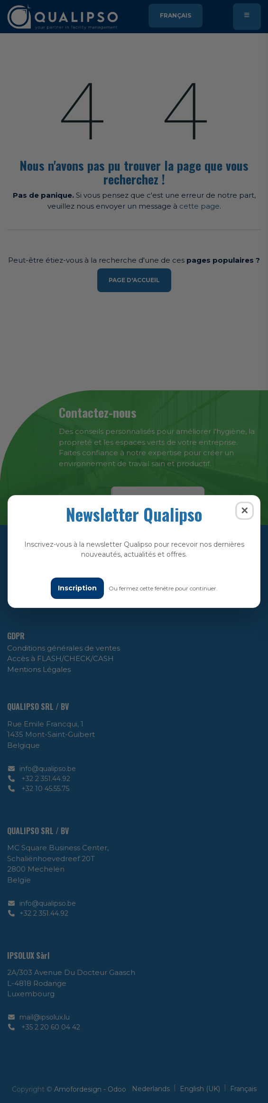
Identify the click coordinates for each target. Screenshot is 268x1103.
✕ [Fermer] (244, 510)
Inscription (77, 588)
